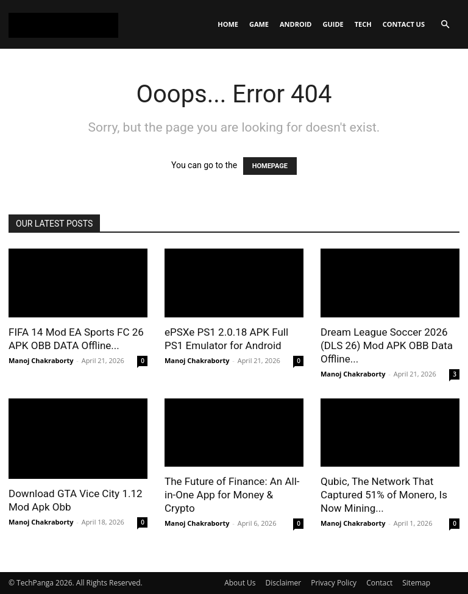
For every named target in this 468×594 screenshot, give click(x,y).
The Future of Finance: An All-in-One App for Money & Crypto (232, 494)
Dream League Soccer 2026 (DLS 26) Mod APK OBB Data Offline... (387, 345)
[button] (444, 24)
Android (295, 24)
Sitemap (416, 583)
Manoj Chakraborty (41, 360)
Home (228, 24)
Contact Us (404, 24)
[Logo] (63, 24)
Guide (333, 24)
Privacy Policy (333, 583)
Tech (363, 24)
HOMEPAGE (270, 166)
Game (259, 24)
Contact (379, 583)
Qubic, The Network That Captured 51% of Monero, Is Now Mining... (384, 494)
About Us (239, 583)
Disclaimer (284, 583)
